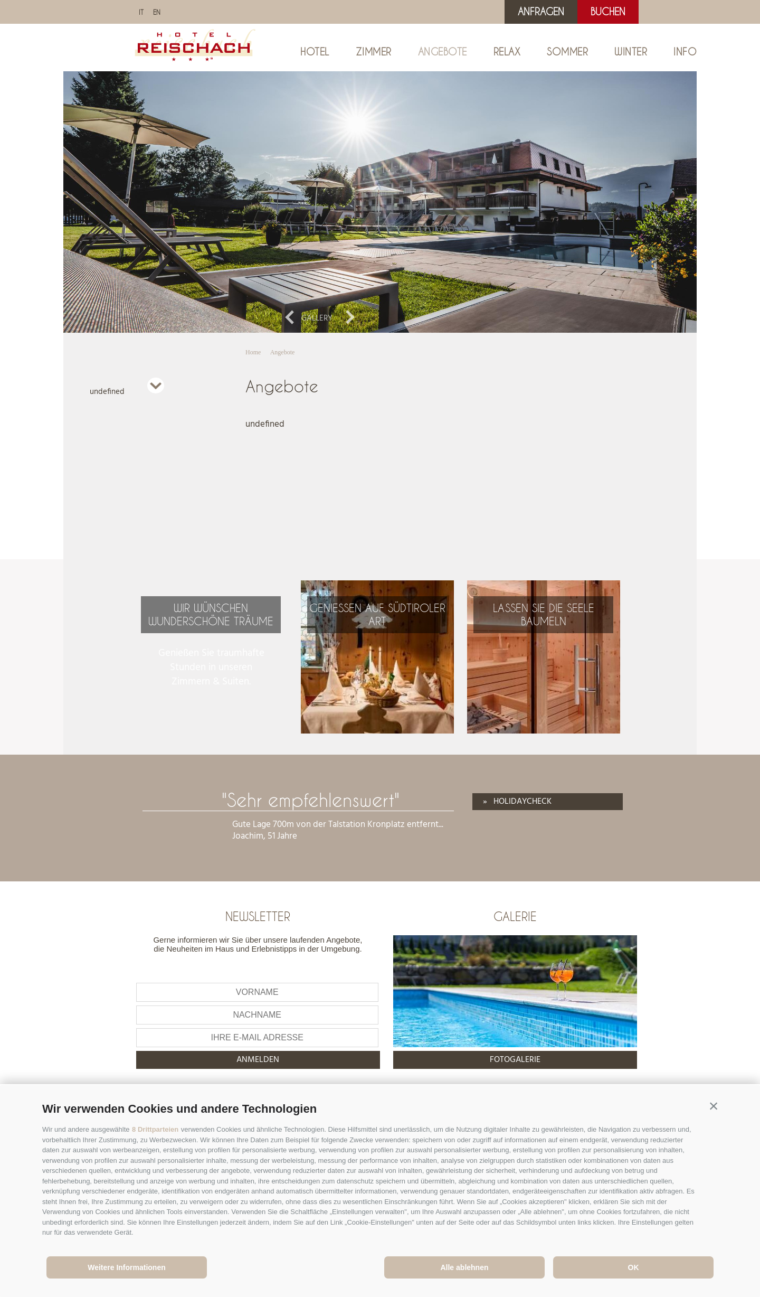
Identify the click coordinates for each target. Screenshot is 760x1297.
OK (633, 1267)
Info (685, 52)
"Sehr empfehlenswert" (311, 800)
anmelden (257, 1060)
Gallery (316, 318)
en (156, 12)
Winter (630, 52)
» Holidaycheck (517, 802)
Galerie (515, 916)
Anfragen (541, 11)
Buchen (608, 11)
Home (253, 352)
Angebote (442, 52)
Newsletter (257, 916)
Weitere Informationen (127, 1267)
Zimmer (374, 52)
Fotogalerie (515, 1060)
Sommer (567, 52)
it (141, 12)
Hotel (314, 52)
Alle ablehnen (464, 1267)
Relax (507, 52)
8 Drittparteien (155, 1129)
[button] (713, 1106)
